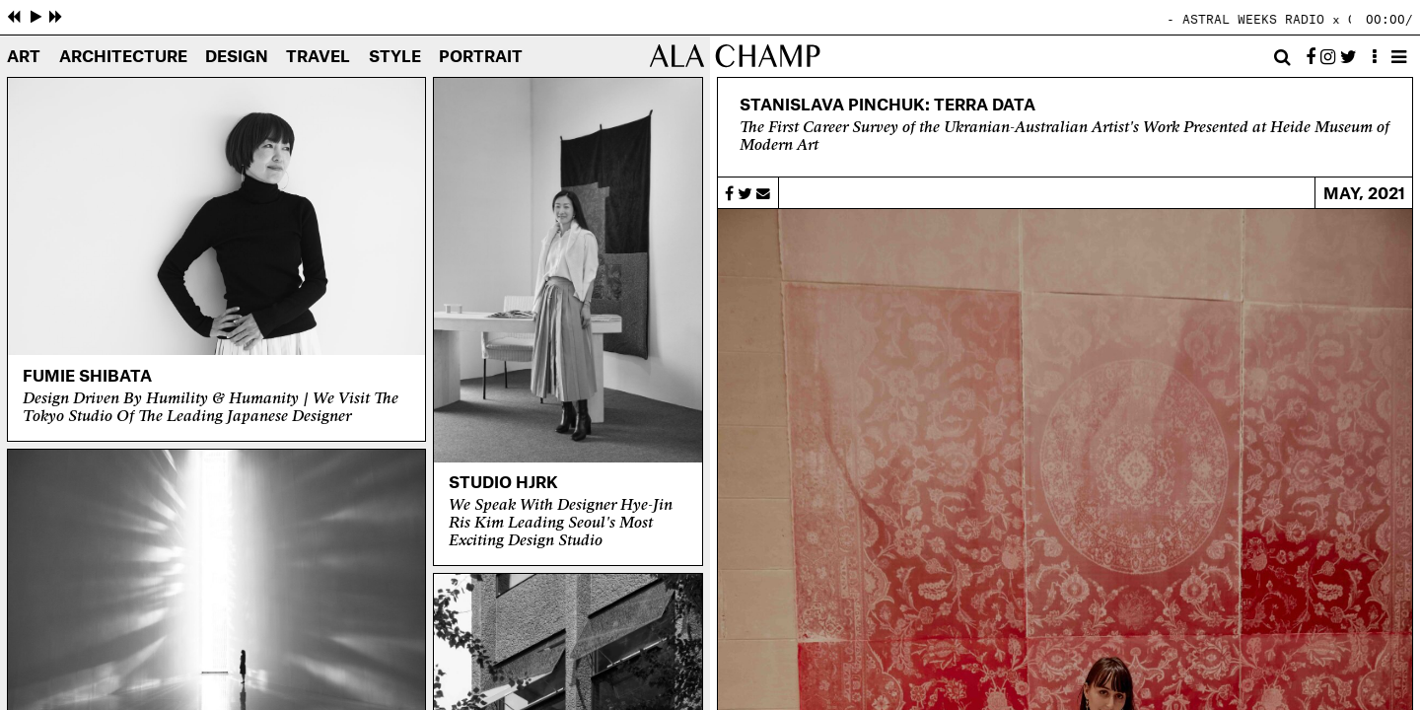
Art (23, 57)
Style (395, 57)
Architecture (123, 57)
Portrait (481, 57)
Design (236, 57)
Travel (318, 57)
